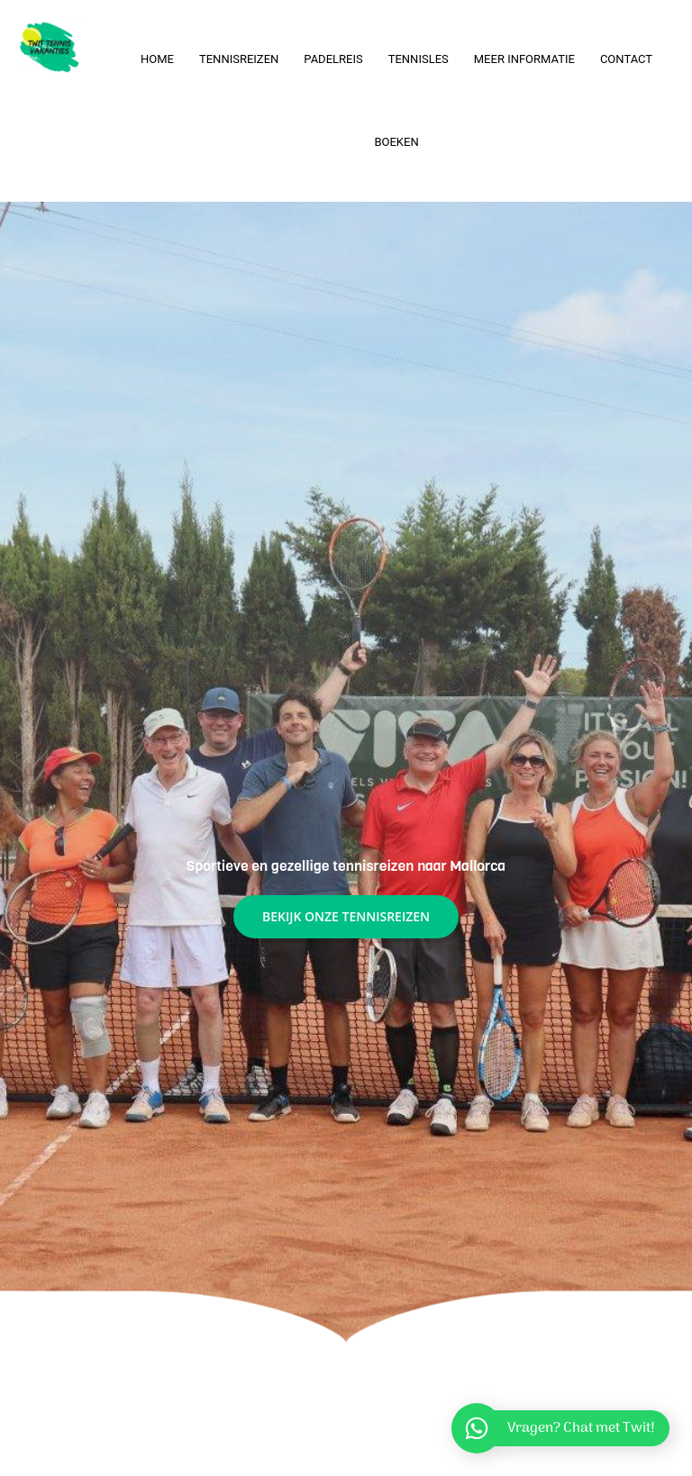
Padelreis (333, 59)
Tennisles (418, 59)
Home (157, 59)
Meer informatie (524, 59)
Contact (626, 59)
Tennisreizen (238, 59)
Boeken (396, 142)
